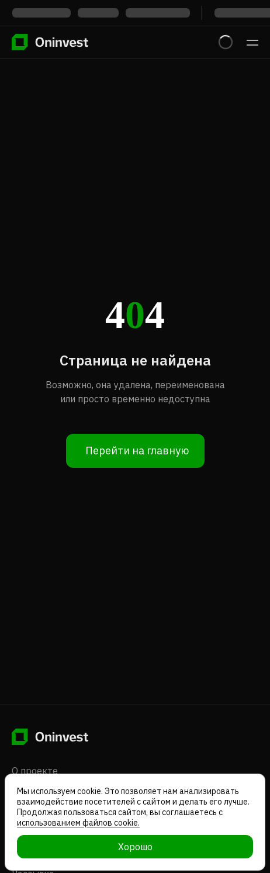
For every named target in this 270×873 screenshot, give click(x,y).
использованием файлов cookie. (78, 822)
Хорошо (135, 847)
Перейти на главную (137, 450)
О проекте (35, 771)
